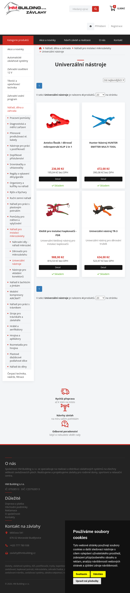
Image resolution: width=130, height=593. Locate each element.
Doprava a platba (14, 503)
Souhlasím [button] (81, 574)
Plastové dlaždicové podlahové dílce (18, 357)
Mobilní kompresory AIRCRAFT (16, 295)
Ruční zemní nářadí (20, 198)
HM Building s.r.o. (21, 583)
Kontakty (10, 517)
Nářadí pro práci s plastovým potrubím (20, 207)
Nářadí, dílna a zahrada (15, 109)
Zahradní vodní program (15, 97)
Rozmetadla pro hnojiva (18, 346)
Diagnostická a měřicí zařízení (18, 125)
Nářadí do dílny (18, 366)
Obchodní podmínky (16, 507)
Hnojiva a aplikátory (15, 337)
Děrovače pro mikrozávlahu (19, 253)
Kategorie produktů (18, 40)
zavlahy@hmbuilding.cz (23, 553)
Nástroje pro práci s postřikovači (20, 147)
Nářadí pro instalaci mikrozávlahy (17, 233)
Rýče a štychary (18, 192)
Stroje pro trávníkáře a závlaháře (16, 317)
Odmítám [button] (98, 574)
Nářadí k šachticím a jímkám (20, 284)
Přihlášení (96, 26)
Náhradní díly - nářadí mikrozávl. (21, 243)
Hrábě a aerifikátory (16, 328)
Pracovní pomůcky (20, 117)
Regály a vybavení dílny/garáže (19, 175)
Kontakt (118, 40)
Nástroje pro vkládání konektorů (19, 273)
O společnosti (12, 513)
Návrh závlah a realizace (77, 40)
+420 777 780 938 (19, 545)
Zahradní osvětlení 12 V (17, 71)
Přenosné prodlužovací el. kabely (18, 136)
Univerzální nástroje (18, 262)
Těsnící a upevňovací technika (13, 84)
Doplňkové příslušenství (17, 156)
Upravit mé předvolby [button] (87, 581)
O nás (102, 40)
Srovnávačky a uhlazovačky (17, 166)
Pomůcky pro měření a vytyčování (17, 220)
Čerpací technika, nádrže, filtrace (16, 375)
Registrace (116, 26)
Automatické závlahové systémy (17, 59)
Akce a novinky (47, 40)
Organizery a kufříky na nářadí (19, 184)
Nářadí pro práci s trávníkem (20, 306)
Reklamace (11, 510)
